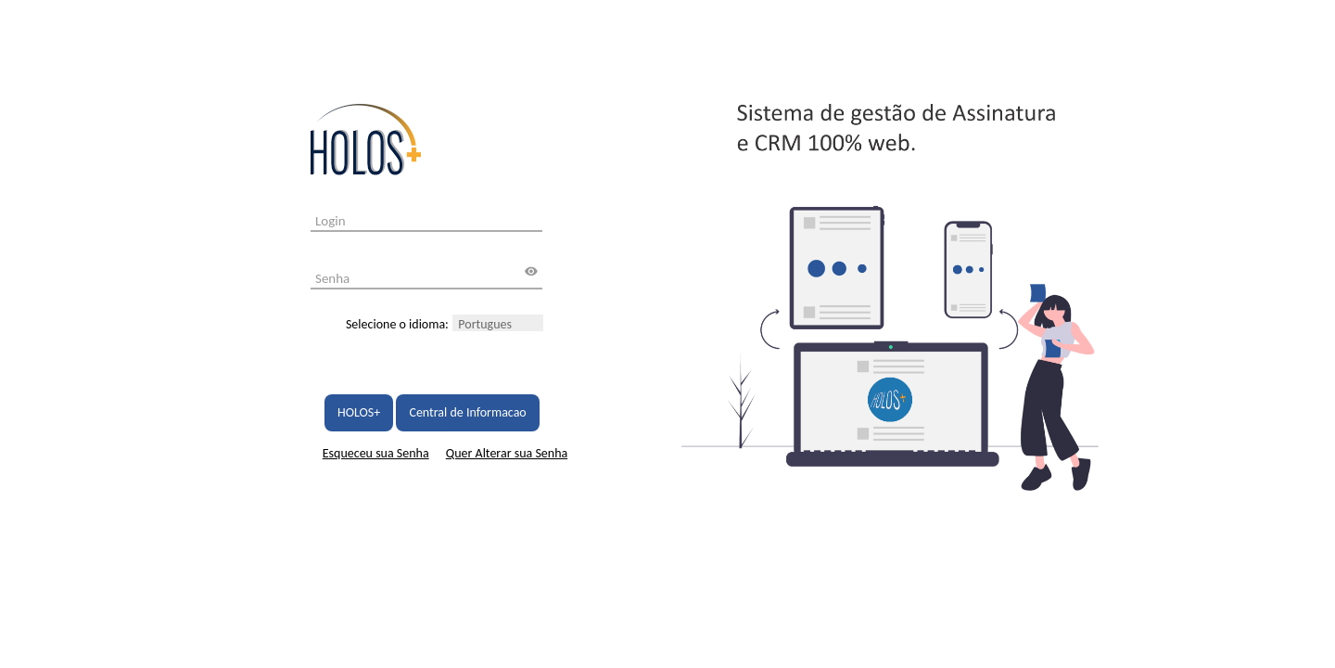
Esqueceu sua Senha (376, 453)
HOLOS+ (358, 413)
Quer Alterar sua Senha (506, 453)
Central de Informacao (467, 413)
